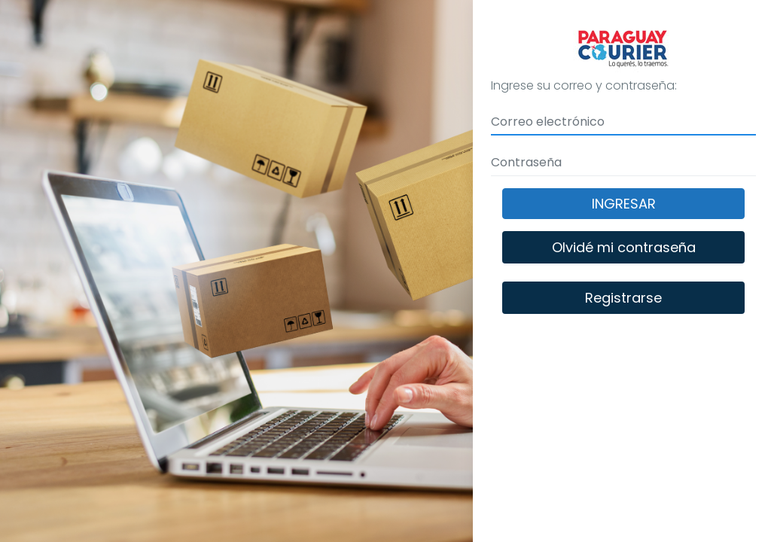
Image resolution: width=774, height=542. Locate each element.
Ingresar (624, 203)
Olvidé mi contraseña (624, 247)
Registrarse (623, 297)
